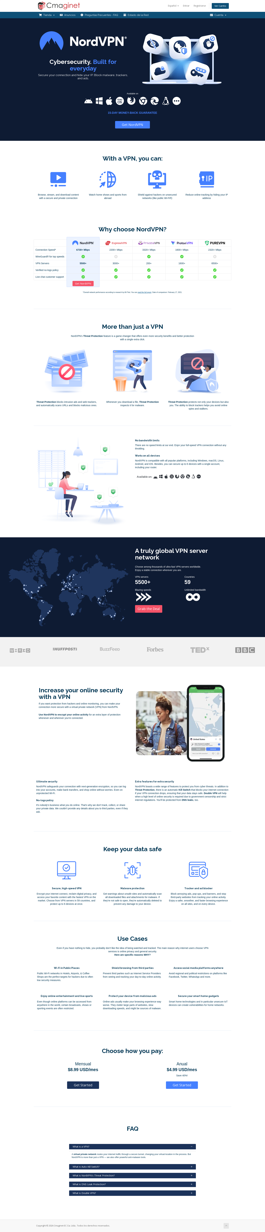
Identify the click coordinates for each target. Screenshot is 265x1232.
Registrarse (200, 5)
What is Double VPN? (132, 1193)
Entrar (186, 5)
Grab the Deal (149, 608)
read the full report (144, 292)
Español (173, 5)
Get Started (83, 1085)
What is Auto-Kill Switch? (132, 1166)
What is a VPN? (132, 1146)
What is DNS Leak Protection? (132, 1184)
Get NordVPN (132, 124)
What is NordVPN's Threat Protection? (132, 1175)
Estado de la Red (136, 15)
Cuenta (218, 15)
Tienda (47, 15)
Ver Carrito (220, 5)
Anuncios (67, 15)
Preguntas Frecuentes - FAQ (99, 15)
